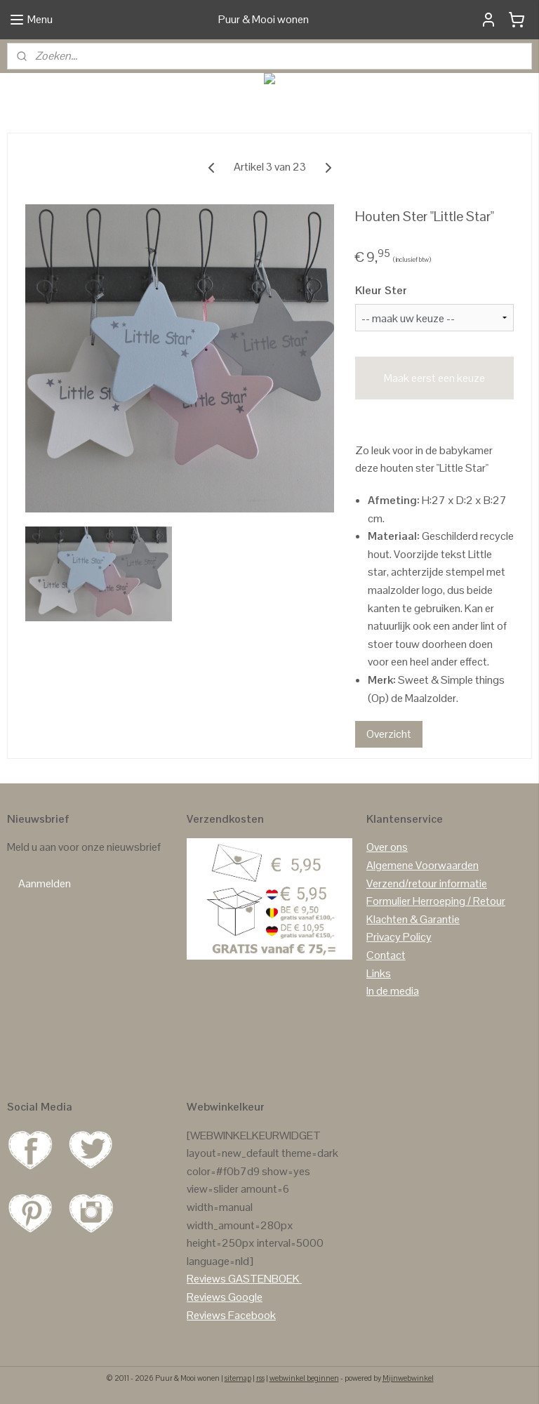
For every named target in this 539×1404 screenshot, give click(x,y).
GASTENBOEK (264, 1278)
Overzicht (388, 734)
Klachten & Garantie (413, 919)
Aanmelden (44, 883)
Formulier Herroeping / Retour (435, 901)
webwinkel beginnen (304, 1378)
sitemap (238, 1378)
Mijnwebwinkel (408, 1378)
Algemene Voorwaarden (422, 865)
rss (260, 1378)
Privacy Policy (399, 936)
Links (378, 973)
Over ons (387, 847)
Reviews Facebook (231, 1315)
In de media (392, 991)
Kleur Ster (381, 290)
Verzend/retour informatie (426, 883)
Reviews (206, 1278)
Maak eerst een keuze (434, 378)
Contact (386, 955)
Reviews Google (224, 1297)
